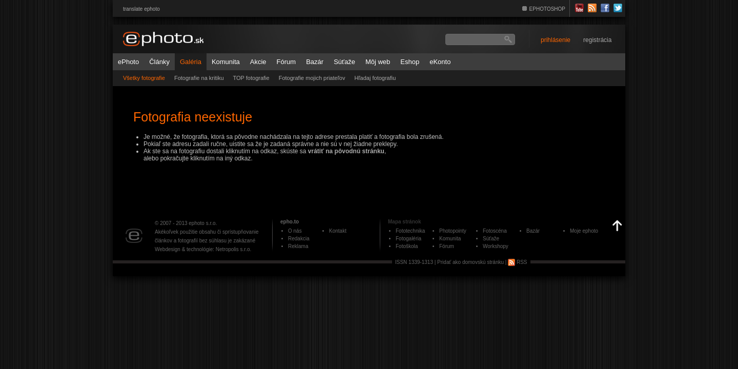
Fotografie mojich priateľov (312, 78)
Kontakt (337, 231)
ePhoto (128, 62)
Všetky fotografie (144, 78)
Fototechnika (410, 231)
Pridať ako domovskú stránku (470, 262)
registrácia (597, 40)
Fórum (286, 62)
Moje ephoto (584, 231)
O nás (295, 231)
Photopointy (452, 231)
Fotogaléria (408, 238)
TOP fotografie (251, 78)
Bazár (314, 62)
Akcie (258, 62)
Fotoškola (407, 246)
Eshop (409, 62)
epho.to (289, 221)
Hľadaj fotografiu (375, 78)
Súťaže (344, 62)
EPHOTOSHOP (547, 9)
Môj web (377, 62)
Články (159, 62)
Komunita (226, 62)
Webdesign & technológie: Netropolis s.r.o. (203, 249)
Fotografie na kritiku (199, 78)
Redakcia (299, 238)
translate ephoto (141, 9)
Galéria (190, 62)
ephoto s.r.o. (203, 223)
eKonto (439, 62)
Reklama (298, 246)
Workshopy (495, 246)
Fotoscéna (495, 231)
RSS (517, 262)
